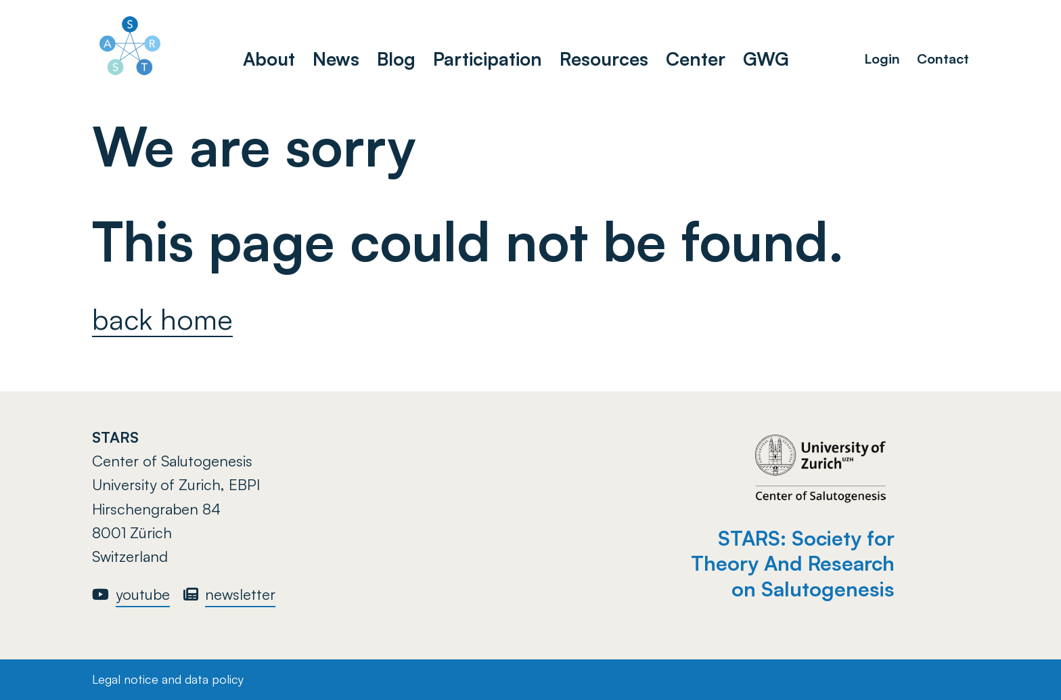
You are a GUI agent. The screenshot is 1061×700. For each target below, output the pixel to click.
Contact (943, 58)
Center (695, 58)
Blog (396, 58)
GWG (766, 58)
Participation (487, 58)
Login (882, 58)
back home (162, 318)
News (336, 58)
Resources (604, 58)
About (269, 58)
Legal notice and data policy (168, 679)
